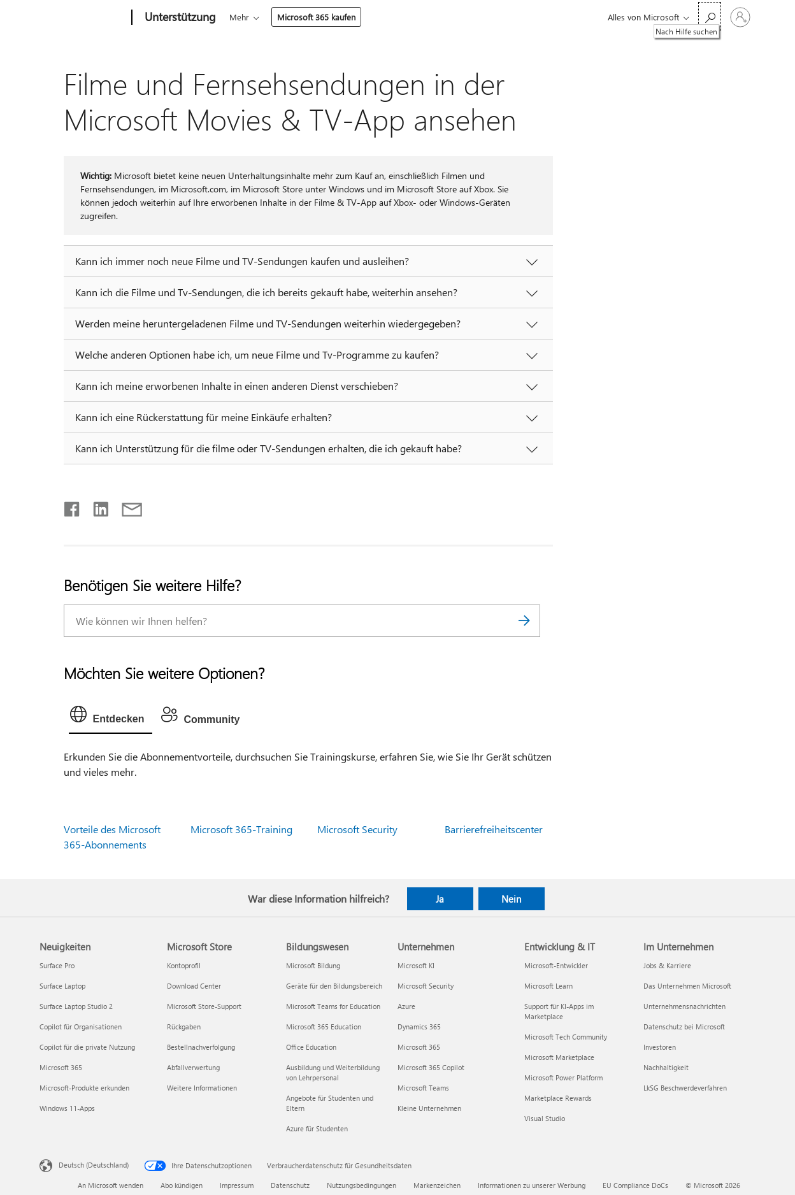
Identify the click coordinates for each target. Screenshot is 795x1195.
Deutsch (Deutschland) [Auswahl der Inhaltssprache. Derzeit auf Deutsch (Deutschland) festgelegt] (94, 1165)
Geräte (400, 16)
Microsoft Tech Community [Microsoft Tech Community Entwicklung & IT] (565, 1036)
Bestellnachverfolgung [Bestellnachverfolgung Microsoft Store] (201, 1047)
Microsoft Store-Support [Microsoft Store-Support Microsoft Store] (204, 1006)
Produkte (347, 16)
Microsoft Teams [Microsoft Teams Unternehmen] (423, 1087)
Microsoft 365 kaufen (524, 16)
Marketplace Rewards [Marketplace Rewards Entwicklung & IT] (558, 1098)
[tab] (110, 717)
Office (303, 16)
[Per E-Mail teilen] (126, 506)
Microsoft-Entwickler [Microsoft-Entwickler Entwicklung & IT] (556, 965)
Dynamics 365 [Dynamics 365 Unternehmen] (419, 1026)
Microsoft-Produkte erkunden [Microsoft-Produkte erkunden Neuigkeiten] (84, 1087)
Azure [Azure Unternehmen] (406, 1006)
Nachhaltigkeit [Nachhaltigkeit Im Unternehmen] (666, 1067)
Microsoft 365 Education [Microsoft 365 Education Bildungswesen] (323, 1026)
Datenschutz (290, 1185)
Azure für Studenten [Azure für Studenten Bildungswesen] (317, 1128)
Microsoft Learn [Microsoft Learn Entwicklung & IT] (548, 986)
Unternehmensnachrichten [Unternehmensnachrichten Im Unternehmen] (684, 1006)
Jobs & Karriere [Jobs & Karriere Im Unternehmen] (667, 965)
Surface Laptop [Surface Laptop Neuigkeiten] (62, 986)
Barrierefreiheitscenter (494, 829)
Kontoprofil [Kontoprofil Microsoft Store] (184, 965)
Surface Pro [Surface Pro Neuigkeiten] (57, 965)
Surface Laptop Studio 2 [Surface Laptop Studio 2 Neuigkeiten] (76, 1006)
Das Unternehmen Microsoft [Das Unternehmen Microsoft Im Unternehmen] (687, 986)
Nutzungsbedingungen (361, 1185)
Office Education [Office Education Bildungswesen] (311, 1047)
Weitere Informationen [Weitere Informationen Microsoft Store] (202, 1087)
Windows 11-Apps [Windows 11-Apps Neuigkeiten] (67, 1108)
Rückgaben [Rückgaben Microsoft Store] (184, 1026)
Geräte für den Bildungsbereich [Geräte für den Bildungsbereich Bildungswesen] (334, 986)
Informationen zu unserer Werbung (531, 1185)
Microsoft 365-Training (241, 829)
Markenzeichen (437, 1185)
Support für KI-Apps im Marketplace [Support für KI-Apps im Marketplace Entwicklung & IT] (559, 1011)
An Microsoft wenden (110, 1185)
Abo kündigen (182, 1185)
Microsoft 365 (252, 16)
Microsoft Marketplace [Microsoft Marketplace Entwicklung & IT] (559, 1057)
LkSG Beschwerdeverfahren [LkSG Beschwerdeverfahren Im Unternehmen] (685, 1087)
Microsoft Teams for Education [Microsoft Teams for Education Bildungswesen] (333, 1006)
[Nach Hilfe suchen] (709, 16)
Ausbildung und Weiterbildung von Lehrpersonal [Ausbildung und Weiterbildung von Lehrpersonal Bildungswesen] (333, 1072)
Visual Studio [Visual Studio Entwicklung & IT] (544, 1118)
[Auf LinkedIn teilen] (96, 506)
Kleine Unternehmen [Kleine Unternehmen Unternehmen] (429, 1108)
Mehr (447, 16)
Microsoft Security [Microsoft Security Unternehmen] (426, 986)
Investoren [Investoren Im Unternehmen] (659, 1047)
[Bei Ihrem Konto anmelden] (740, 17)
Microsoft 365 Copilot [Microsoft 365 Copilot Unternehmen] (431, 1067)
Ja (440, 898)
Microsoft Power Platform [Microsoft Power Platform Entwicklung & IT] (563, 1077)
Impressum (237, 1185)
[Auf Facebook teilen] (73, 506)
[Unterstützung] (179, 18)
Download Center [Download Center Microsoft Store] (194, 986)
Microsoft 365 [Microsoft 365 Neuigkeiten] (60, 1067)
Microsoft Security (357, 829)
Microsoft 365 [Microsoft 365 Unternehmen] (419, 1047)
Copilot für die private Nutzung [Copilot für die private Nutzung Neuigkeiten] (87, 1047)
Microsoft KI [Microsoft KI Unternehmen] (416, 965)
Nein (511, 898)
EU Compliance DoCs (635, 1185)
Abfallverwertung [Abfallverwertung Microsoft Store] (193, 1067)
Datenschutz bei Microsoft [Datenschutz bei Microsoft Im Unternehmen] (684, 1026)
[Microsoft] (83, 18)
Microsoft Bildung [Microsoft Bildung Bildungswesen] (313, 965)
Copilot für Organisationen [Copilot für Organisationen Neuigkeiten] (80, 1026)
